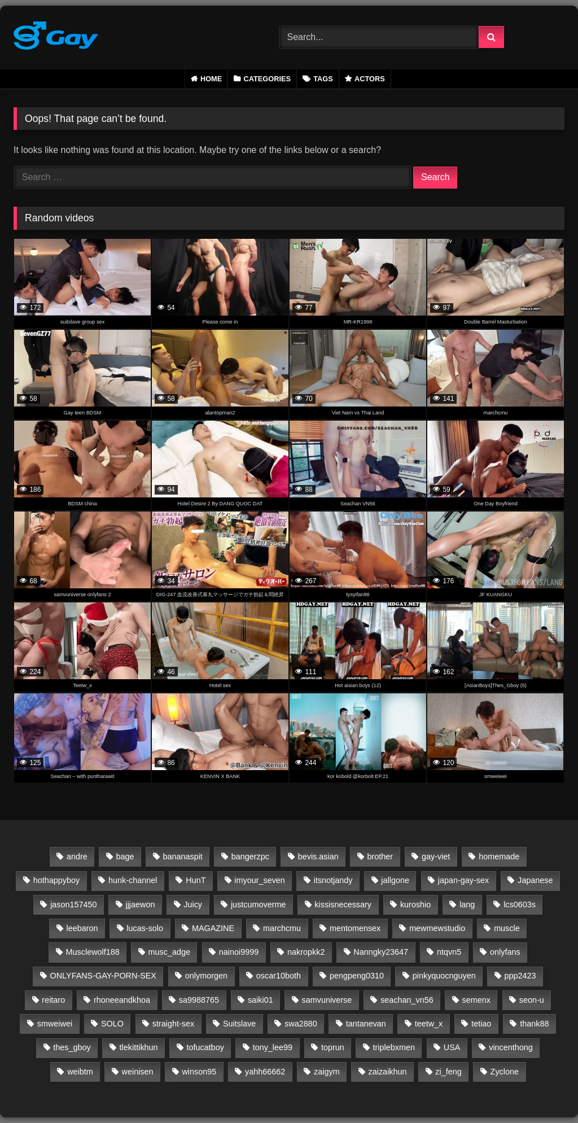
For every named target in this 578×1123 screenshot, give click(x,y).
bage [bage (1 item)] (125, 856)
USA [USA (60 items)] (452, 1047)
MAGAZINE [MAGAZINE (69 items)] (213, 928)
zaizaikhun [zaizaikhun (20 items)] (388, 1071)
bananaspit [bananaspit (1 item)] (182, 856)
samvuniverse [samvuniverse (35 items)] (327, 999)
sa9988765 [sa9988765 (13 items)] (199, 999)
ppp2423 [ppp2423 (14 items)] (520, 975)
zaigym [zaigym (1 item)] (327, 1071)
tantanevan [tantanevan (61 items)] (366, 1023)
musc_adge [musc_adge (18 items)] (169, 951)
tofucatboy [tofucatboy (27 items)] (205, 1047)
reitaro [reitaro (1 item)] (53, 999)
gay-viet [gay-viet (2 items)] (436, 856)
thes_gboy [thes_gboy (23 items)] (71, 1047)
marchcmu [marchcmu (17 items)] (282, 928)
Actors (369, 79)
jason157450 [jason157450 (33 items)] (73, 904)
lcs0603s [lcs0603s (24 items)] (519, 904)
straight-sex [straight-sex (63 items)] (173, 1023)
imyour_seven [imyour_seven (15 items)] (259, 880)
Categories (267, 79)
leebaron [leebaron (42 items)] (82, 928)
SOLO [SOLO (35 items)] (112, 1023)
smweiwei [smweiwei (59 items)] (54, 1023)
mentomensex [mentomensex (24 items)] (355, 928)
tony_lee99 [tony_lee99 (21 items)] (272, 1047)
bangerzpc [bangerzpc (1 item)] (250, 856)
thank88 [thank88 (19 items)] (534, 1023)
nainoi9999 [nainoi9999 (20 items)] (239, 951)
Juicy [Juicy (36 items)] (192, 904)
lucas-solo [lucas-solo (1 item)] (144, 928)
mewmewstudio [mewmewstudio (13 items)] (437, 928)
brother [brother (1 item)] (380, 856)
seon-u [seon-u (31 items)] (531, 999)
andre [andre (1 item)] (77, 856)
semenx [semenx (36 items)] (476, 999)
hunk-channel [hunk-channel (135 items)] (132, 880)
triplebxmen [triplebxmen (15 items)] (394, 1047)
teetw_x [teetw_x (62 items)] (429, 1023)
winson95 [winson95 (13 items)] (199, 1071)
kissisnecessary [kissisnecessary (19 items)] (342, 904)
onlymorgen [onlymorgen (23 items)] (206, 975)
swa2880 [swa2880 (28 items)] (300, 1023)
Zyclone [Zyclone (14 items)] (505, 1071)
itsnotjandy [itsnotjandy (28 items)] (333, 880)
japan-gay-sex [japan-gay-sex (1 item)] (463, 880)
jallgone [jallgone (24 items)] (395, 880)
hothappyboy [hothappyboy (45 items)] (56, 880)
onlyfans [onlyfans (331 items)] (505, 951)
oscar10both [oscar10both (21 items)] (278, 975)
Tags (323, 79)
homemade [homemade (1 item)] (499, 856)
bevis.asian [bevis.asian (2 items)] (318, 856)
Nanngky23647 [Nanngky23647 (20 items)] (380, 951)
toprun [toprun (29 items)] (332, 1047)
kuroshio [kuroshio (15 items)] (415, 904)
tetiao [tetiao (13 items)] (481, 1023)
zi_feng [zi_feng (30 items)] (448, 1071)
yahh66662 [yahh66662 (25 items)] (265, 1071)
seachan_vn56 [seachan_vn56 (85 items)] (407, 999)
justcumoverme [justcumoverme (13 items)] (258, 904)
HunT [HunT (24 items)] (195, 880)
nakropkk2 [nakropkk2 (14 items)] (306, 951)
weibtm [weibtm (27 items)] (80, 1071)
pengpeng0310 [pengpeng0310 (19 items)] (357, 975)
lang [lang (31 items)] (467, 904)
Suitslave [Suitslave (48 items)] (239, 1023)
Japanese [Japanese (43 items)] (535, 880)
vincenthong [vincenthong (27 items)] (511, 1047)
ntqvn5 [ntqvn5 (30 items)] (449, 951)
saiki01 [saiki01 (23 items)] (260, 999)
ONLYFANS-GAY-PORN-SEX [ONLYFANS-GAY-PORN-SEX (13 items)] (103, 975)
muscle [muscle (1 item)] (507, 928)
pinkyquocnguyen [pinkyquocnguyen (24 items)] (444, 975)
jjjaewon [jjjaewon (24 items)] (140, 904)
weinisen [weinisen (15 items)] (138, 1071)
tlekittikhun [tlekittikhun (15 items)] (139, 1047)
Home (211, 79)
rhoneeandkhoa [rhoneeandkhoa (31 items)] (122, 999)
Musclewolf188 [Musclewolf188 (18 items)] (93, 951)
